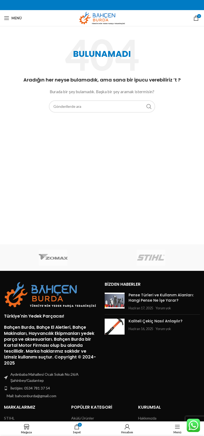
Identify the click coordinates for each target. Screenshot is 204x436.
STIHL (9, 418)
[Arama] (102, 106)
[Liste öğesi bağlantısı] (51, 388)
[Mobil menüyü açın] (12, 18)
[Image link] (50, 294)
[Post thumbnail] (115, 301)
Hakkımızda (147, 418)
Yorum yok (163, 308)
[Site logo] (102, 17)
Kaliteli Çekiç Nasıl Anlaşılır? (155, 321)
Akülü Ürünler (82, 418)
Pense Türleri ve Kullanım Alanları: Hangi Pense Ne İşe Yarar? (161, 297)
